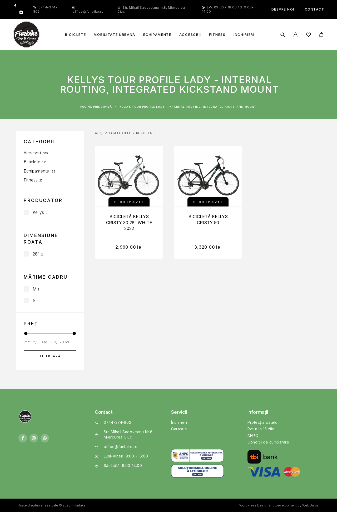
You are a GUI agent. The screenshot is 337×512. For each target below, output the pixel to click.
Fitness (217, 35)
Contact (314, 9)
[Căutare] (282, 34)
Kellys (38, 212)
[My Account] (295, 34)
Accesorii (190, 35)
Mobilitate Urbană (114, 35)
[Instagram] (21, 12)
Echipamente (157, 35)
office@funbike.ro (87, 11)
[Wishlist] (308, 35)
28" (36, 254)
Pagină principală (96, 106)
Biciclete (75, 35)
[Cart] (321, 35)
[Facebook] (15, 6)
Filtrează (50, 356)
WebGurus (310, 505)
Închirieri (244, 35)
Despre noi (282, 9)
